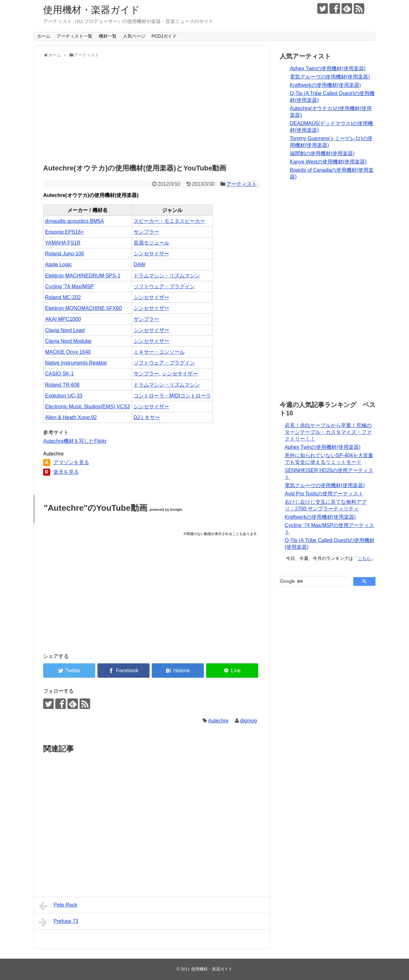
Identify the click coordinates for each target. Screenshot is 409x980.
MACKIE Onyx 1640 (68, 352)
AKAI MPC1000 (63, 319)
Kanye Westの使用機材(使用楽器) (328, 161)
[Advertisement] (151, 109)
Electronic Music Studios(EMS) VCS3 (87, 406)
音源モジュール (151, 242)
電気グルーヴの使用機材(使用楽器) (330, 76)
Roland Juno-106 (64, 253)
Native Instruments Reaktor (76, 363)
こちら (364, 558)
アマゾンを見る (71, 462)
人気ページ (134, 36)
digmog (248, 720)
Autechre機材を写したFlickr (74, 441)
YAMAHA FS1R (63, 242)
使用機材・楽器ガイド (91, 9)
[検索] (313, 581)
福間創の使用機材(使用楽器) (322, 153)
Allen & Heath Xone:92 (71, 417)
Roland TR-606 (62, 385)
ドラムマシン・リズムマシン (167, 275)
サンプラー (146, 232)
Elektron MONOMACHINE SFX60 (83, 308)
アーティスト (241, 184)
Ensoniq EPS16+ (64, 232)
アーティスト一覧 (74, 36)
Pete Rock (58, 906)
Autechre (218, 720)
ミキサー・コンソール (159, 352)
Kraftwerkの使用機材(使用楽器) (325, 85)
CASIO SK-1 (59, 373)
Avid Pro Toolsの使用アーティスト (324, 493)
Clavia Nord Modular (68, 341)
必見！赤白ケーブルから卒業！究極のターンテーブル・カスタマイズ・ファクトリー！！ (328, 432)
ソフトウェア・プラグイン (164, 286)
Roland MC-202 (63, 297)
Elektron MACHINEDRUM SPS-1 (82, 275)
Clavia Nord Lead (65, 330)
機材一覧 (108, 36)
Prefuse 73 (58, 922)
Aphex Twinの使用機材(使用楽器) (328, 68)
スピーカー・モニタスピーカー (169, 221)
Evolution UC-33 (63, 395)
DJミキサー (147, 417)
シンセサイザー (151, 253)
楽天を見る (66, 472)
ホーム (43, 36)
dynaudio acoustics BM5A (74, 221)
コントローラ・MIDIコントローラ (172, 395)
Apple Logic (58, 264)
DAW (139, 264)
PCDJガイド (164, 36)
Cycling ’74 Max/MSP (69, 286)
